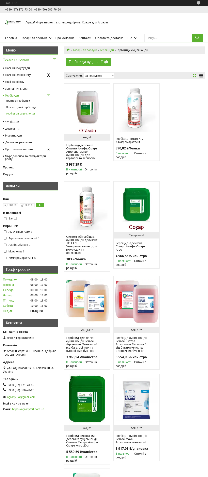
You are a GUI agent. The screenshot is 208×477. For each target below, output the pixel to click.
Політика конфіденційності (151, 473)
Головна (11, 38)
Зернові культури (16, 88)
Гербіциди (107, 50)
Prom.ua (123, 469)
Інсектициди (13, 135)
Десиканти (12, 128)
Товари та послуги (34, 38)
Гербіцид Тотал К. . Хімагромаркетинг (127, 140)
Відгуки (8, 174)
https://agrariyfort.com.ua (28, 409)
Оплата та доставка (109, 38)
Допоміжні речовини (18, 142)
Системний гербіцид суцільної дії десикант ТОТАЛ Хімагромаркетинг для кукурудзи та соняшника (177, 147)
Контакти (85, 38)
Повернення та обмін (18, 455)
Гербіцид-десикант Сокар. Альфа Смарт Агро (81, 246)
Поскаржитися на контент (119, 473)
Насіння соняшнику (18, 75)
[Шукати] (197, 38)
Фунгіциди (12, 121)
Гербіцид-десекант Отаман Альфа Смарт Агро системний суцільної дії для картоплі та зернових (81, 152)
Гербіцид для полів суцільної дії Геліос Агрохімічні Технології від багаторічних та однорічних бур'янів (129, 250)
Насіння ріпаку (14, 81)
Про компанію (65, 38)
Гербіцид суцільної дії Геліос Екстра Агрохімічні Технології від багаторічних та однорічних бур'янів (177, 250)
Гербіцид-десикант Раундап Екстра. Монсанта (175, 338)
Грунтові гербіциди (18, 100)
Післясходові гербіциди (21, 107)
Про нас (8, 167)
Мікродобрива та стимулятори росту (25, 157)
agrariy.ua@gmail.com (21, 397)
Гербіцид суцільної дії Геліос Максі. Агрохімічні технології (129, 344)
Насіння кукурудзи (17, 68)
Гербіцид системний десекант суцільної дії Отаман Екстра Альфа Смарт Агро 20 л (82, 345)
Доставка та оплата (17, 450)
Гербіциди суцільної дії (21, 113)
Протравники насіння (19, 149)
